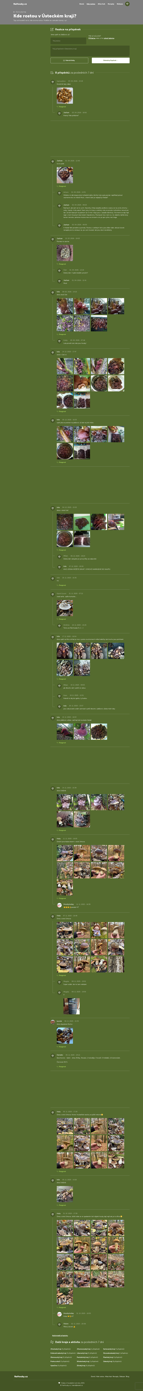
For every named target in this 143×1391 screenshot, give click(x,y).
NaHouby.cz (20, 4)
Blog (127, 1376)
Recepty (111, 4)
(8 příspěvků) (112, 1361)
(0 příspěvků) (60, 1349)
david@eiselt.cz (77, 1385)
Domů (81, 4)
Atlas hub (101, 4)
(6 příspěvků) (112, 1357)
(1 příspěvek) (88, 1349)
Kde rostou (91, 4)
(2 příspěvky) (115, 1353)
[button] (69, 60)
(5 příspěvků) (59, 1361)
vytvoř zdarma (109, 38)
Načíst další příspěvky (60, 1336)
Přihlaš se (91, 38)
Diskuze (120, 4)
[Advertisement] (30, 60)
